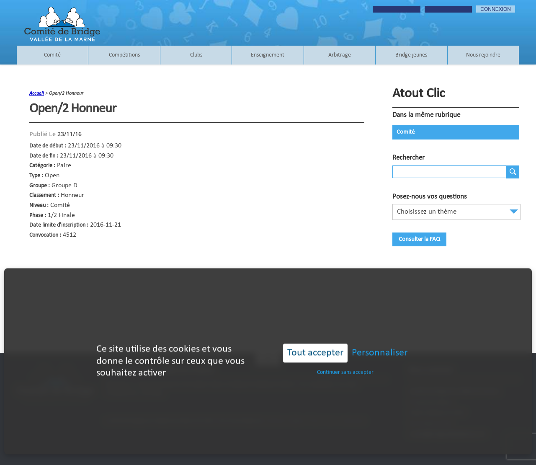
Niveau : (39, 205)
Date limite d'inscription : (58, 225)
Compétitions (124, 55)
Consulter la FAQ (419, 239)
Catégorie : (42, 166)
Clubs (196, 55)
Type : (36, 176)
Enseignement (267, 55)
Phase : (37, 215)
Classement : (44, 195)
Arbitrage (339, 55)
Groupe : (39, 186)
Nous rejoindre (483, 55)
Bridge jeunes (411, 55)
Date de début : (47, 146)
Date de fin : (43, 156)
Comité (52, 55)
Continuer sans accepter (345, 364)
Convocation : (45, 235)
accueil (36, 93)
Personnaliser (379, 344)
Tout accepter (315, 344)
